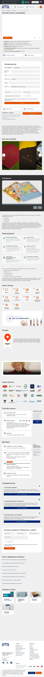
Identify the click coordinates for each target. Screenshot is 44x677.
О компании (32, 651)
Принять (39, 672)
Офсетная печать (19, 647)
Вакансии (31, 647)
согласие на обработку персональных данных (17, 98)
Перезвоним (35, 2)
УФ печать (18, 651)
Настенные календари (34, 600)
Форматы (31, 659)
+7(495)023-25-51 (36, 455)
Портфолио (32, 648)
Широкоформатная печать (20, 648)
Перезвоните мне (37, 422)
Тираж (5, 75)
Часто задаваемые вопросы (35, 656)
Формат (6, 82)
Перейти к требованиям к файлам (9, 119)
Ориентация (7, 79)
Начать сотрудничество (22, 494)
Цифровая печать (19, 645)
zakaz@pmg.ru (4, 659)
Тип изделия (8, 67)
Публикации (32, 652)
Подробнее (31, 672)
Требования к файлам (34, 649)
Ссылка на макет (6, 71)
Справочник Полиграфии (34, 655)
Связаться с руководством (34, 658)
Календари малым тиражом (8, 600)
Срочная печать (19, 655)
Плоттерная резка (19, 649)
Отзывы (31, 645)
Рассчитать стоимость (10, 55)
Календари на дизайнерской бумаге (21, 600)
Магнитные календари (6, 612)
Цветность (6, 86)
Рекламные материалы (20, 652)
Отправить (22, 103)
